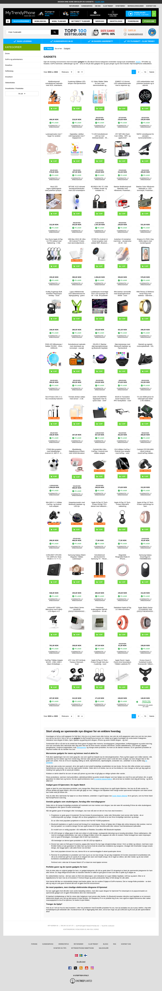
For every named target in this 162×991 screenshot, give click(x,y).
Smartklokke (116, 21)
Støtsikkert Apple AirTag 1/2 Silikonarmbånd (122, 608)
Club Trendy (108, 6)
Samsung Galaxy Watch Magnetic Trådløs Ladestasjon (77, 557)
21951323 (111, 926)
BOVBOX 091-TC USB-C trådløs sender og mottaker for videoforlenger (99, 188)
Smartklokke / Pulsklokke (14, 88)
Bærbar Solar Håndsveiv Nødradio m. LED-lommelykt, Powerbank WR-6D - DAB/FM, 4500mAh (145, 188)
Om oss (97, 6)
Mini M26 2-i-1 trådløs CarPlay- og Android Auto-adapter (54, 504)
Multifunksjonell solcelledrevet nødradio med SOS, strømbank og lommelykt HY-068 (53, 83)
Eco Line (149, 21)
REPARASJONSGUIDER (136, 6)
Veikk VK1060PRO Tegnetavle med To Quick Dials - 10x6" (100, 399)
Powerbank (133, 21)
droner (138, 62)
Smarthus (8, 65)
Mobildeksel (40, 21)
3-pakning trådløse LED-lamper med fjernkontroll (77, 82)
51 (145, 72)
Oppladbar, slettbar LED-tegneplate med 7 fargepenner (76, 136)
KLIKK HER (99, 2)
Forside (34, 944)
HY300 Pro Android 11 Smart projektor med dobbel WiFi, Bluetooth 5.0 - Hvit (99, 241)
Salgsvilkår (103, 948)
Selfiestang (9, 71)
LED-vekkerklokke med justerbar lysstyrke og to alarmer (145, 83)
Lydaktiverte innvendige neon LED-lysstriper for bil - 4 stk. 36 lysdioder (99, 293)
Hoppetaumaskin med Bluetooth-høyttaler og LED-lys (77, 504)
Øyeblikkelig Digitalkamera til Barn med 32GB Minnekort (77, 451)
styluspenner (81, 747)
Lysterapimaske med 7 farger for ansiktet (54, 135)
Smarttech (9, 77)
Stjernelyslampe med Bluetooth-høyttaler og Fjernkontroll (122, 346)
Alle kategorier (21, 21)
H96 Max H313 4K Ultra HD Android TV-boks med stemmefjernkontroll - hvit (77, 241)
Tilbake (50, 49)
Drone (7, 53)
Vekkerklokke (10, 83)
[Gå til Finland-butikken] (85, 955)
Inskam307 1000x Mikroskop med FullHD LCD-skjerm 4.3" (54, 609)
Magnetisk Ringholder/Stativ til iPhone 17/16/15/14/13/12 (122, 557)
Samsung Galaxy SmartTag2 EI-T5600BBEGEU (145, 557)
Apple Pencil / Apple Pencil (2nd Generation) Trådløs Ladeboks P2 (122, 662)
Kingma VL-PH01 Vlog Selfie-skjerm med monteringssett (145, 241)
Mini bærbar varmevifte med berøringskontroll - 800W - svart (122, 293)
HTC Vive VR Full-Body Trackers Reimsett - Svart (76, 662)
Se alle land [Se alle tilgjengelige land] (81, 962)
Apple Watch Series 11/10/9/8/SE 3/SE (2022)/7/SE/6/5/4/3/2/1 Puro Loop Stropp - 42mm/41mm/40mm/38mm (145, 609)
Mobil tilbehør (59, 21)
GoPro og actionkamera (14, 59)
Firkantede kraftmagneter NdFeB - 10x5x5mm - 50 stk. (99, 609)
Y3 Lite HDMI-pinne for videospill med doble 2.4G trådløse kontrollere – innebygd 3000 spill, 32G (145, 399)
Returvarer (74, 6)
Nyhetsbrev (120, 6)
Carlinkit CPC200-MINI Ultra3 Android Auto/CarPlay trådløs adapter (145, 451)
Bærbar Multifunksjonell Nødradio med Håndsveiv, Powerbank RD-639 (122, 188)
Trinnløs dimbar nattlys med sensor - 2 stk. (76, 398)
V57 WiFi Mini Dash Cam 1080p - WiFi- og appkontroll (122, 136)
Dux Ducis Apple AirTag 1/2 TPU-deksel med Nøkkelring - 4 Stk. (53, 241)
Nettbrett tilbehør (80, 21)
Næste (151, 72)
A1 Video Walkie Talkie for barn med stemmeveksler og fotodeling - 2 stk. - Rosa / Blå (99, 83)
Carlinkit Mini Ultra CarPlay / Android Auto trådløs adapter (99, 451)
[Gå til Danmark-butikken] (76, 955)
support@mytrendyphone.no (87, 926)
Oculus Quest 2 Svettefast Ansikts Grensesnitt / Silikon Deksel (145, 662)
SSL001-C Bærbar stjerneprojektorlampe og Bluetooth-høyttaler (100, 346)
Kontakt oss (151, 6)
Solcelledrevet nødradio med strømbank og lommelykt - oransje (76, 346)
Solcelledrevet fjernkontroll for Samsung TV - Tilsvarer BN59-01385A (99, 557)
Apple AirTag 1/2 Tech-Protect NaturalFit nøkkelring (122, 504)
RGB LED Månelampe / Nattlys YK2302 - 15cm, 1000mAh (54, 346)
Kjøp (146, 108)
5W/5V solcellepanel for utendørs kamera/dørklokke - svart (145, 136)
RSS (114, 944)
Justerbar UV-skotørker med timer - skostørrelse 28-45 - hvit (122, 241)
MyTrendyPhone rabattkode (82, 948)
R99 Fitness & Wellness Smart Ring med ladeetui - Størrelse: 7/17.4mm (145, 293)
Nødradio (99, 21)
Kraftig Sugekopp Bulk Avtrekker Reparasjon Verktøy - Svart (54, 293)
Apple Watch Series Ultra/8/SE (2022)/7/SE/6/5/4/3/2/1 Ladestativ (76, 609)
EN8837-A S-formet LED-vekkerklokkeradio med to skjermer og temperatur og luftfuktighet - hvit (122, 83)
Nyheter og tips (60, 948)
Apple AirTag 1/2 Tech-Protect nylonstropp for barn (145, 504)
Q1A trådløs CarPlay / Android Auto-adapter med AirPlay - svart (122, 451)
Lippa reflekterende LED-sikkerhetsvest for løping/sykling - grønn (76, 293)
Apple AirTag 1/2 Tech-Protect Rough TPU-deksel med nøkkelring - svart (99, 504)
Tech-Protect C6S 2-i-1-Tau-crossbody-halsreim (54, 398)
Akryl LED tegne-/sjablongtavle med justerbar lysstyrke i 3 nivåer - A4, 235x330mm (54, 188)
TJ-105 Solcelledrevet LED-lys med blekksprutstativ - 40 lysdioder (100, 136)
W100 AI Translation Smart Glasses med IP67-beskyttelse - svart (122, 399)
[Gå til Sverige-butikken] (81, 955)
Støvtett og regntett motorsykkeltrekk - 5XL (145, 345)
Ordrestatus (63, 944)
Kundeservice (86, 6)
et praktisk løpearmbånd (103, 779)
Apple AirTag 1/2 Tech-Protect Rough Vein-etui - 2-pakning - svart (99, 662)
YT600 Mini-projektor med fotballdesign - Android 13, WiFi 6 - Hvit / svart (54, 451)
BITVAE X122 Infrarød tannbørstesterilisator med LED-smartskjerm (77, 188)
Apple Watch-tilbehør (119, 796)
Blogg (105, 944)
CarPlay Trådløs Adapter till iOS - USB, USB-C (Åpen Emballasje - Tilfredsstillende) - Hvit (54, 662)
